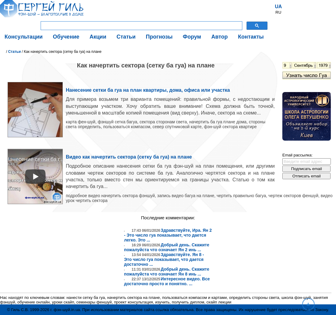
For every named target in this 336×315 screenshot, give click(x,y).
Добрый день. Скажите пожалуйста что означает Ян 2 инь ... (166, 247)
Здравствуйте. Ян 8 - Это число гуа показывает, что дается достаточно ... (164, 259)
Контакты (251, 37)
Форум (192, 37)
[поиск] (141, 26)
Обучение (66, 37)
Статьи (126, 37)
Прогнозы (159, 37)
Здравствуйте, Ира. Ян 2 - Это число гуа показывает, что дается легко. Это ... (168, 235)
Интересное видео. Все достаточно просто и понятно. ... (167, 281)
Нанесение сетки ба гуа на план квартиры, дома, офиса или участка (148, 90)
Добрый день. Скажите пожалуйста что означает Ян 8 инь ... (166, 271)
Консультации (24, 37)
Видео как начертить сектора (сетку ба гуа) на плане (129, 156)
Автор (219, 37)
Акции (97, 37)
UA (278, 6)
